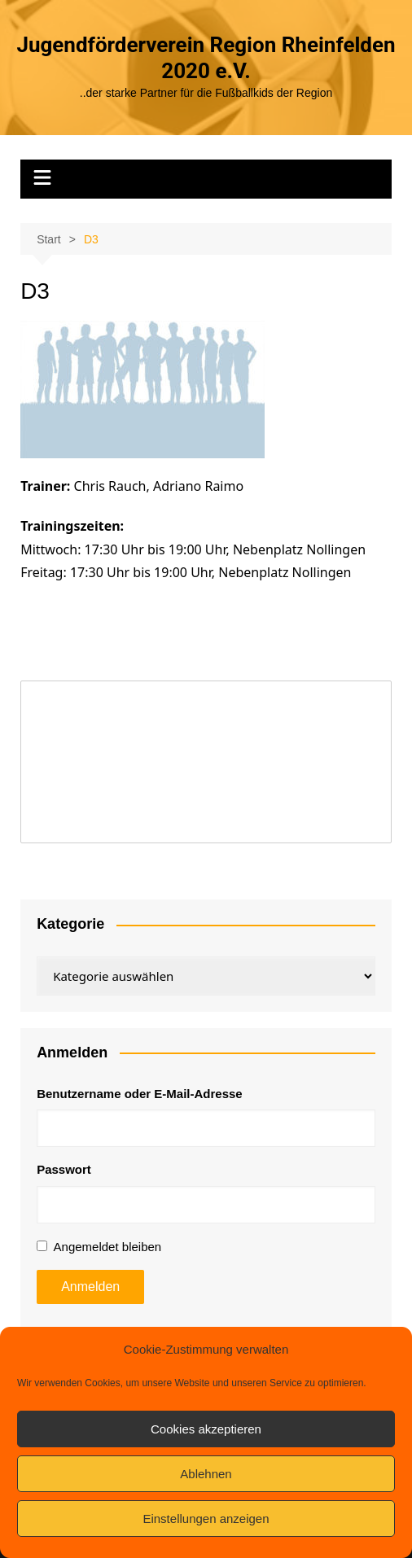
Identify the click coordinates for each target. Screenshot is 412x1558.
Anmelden (90, 1286)
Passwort (64, 1169)
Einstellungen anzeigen (205, 1518)
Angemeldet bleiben (108, 1247)
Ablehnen (205, 1474)
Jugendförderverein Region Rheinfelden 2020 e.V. (205, 58)
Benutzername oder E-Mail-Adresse (140, 1094)
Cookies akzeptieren (206, 1429)
